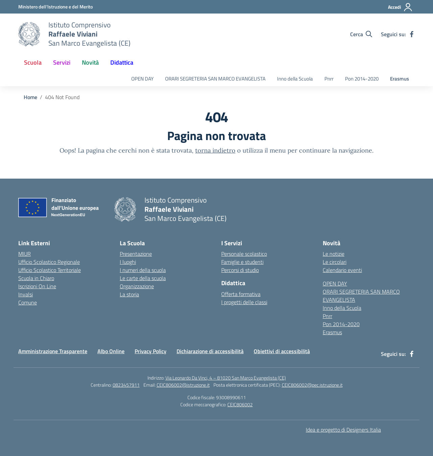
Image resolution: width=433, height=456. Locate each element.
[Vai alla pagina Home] (30, 97)
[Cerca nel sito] (361, 34)
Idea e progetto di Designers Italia (343, 430)
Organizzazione (137, 286)
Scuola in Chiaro (36, 278)
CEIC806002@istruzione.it (183, 384)
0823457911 (126, 384)
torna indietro (215, 150)
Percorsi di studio (240, 270)
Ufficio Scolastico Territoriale (49, 270)
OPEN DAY (142, 79)
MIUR (24, 254)
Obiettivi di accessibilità (282, 351)
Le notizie (333, 254)
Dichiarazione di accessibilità (210, 351)
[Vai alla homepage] (29, 34)
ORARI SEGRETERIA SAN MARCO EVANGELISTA (215, 79)
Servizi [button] (61, 62)
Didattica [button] (121, 62)
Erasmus (399, 79)
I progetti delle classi (244, 302)
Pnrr (329, 79)
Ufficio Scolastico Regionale (49, 262)
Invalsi (25, 294)
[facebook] (412, 34)
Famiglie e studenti (242, 262)
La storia (129, 294)
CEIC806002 (240, 404)
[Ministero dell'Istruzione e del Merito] (55, 6)
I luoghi (128, 262)
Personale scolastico (244, 254)
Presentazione (136, 254)
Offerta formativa (240, 294)
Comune (27, 302)
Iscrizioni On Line (37, 286)
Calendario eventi (342, 270)
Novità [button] (90, 62)
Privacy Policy (150, 351)
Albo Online (110, 351)
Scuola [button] (33, 62)
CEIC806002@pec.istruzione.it (312, 384)
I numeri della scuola (143, 270)
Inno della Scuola (295, 79)
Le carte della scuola (143, 278)
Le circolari (334, 262)
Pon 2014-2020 (362, 79)
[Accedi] (400, 7)
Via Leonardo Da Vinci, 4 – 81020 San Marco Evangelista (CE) (225, 377)
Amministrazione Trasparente (52, 351)
